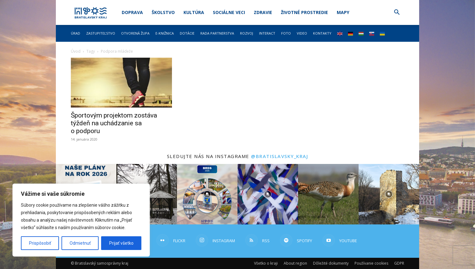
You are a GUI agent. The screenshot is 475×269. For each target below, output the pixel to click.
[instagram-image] (207, 194)
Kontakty (322, 33)
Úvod (76, 51)
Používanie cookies (371, 263)
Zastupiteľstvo (100, 33)
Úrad (75, 33)
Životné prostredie (304, 12)
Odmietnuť (80, 243)
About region (295, 263)
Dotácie (187, 33)
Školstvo (163, 12)
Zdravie (263, 12)
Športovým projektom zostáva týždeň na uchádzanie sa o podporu (114, 123)
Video (302, 33)
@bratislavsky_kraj (279, 156)
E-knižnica (164, 33)
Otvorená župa (135, 33)
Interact (267, 33)
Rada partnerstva (217, 33)
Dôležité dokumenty (331, 263)
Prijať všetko (121, 243)
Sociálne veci (229, 12)
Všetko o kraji (266, 263)
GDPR (399, 263)
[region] (81, 220)
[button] (396, 13)
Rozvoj (246, 33)
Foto (286, 33)
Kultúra (194, 12)
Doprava (132, 12)
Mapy (343, 12)
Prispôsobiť (40, 243)
